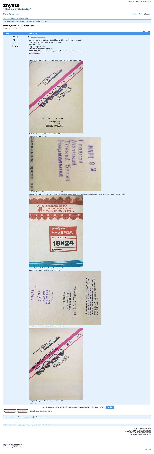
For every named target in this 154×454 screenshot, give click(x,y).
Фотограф (148, 449)
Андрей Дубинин (16, 28)
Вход (5, 14)
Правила (135, 14)
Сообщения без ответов (10, 18)
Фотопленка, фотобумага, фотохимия (36, 21)
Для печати (146, 31)
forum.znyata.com (26, 8)
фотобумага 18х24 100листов (41, 411)
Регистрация (14, 14)
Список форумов (9, 21)
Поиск (147, 14)
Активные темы (23, 18)
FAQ (141, 14)
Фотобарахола (19, 21)
